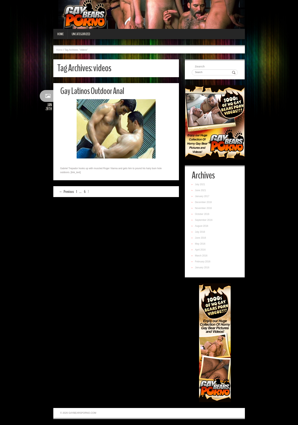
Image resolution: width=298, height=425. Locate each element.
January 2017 (202, 196)
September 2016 (203, 220)
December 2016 (203, 202)
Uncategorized (81, 34)
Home (60, 34)
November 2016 (203, 208)
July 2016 (200, 232)
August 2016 (201, 226)
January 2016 (202, 267)
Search (200, 66)
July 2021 (200, 184)
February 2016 (202, 261)
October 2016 (202, 214)
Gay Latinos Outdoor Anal (92, 91)
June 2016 (200, 237)
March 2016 (201, 255)
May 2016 (200, 243)
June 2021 (200, 190)
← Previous (66, 191)
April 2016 (200, 249)
